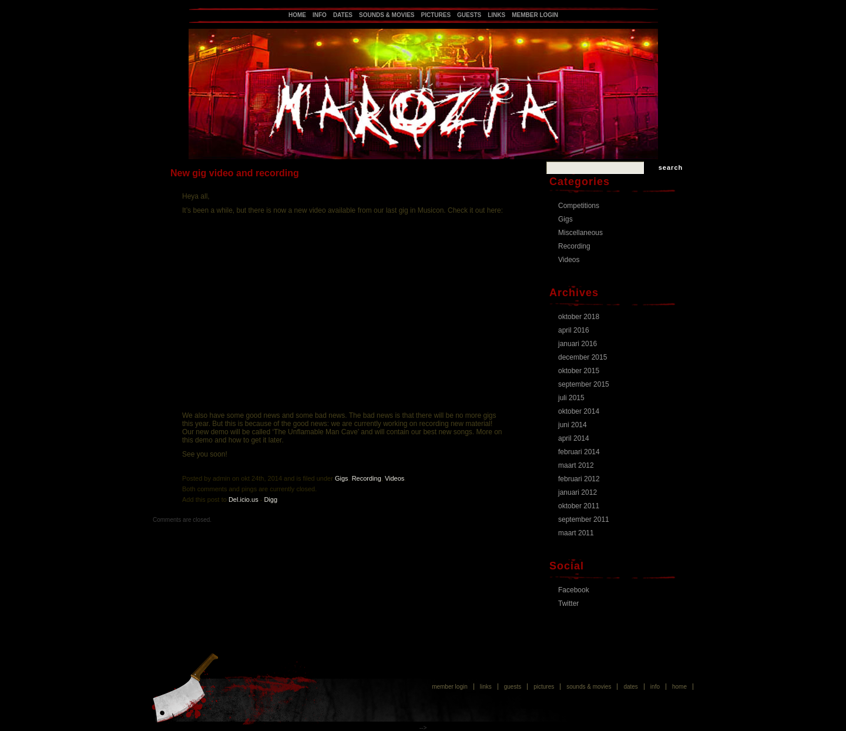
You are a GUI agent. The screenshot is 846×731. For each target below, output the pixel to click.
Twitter (568, 603)
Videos (394, 478)
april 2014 (573, 438)
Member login (535, 15)
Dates (342, 15)
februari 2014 (579, 452)
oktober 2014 (578, 411)
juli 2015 (571, 398)
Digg (270, 499)
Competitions (578, 206)
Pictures (436, 15)
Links (496, 15)
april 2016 (573, 330)
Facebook (573, 590)
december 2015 (582, 357)
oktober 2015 (578, 371)
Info (320, 15)
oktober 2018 (578, 317)
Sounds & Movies (386, 15)
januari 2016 (577, 344)
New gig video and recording (234, 173)
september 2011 (583, 519)
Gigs (341, 478)
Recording (366, 478)
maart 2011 (576, 533)
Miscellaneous (580, 233)
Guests (469, 15)
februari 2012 (579, 479)
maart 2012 (576, 465)
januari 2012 (577, 492)
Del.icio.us (243, 499)
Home (297, 15)
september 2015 (583, 384)
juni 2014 (572, 425)
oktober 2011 (578, 506)
